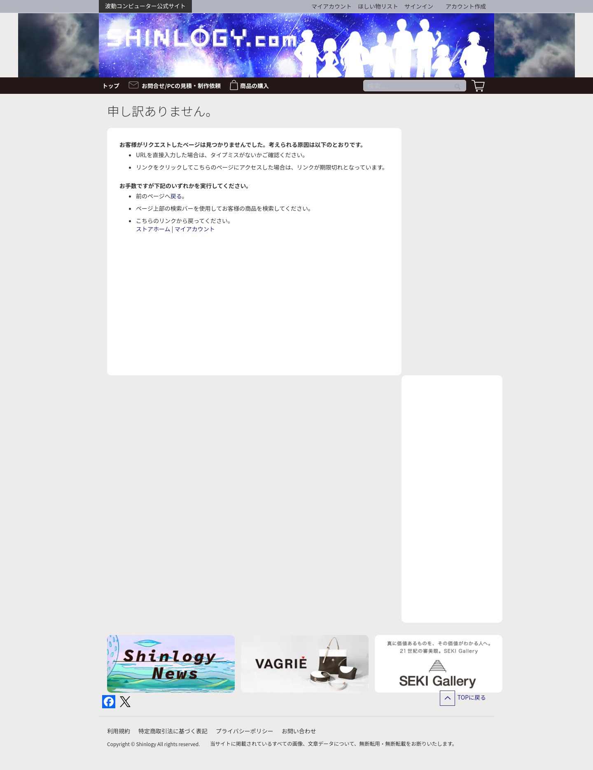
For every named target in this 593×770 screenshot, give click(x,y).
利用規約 (118, 731)
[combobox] (414, 85)
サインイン (418, 6)
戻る (176, 196)
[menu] (296, 85)
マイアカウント (331, 6)
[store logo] (201, 37)
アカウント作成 (466, 6)
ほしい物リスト (378, 6)
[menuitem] (113, 85)
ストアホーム (153, 229)
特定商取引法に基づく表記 (173, 731)
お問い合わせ (299, 731)
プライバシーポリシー (244, 731)
